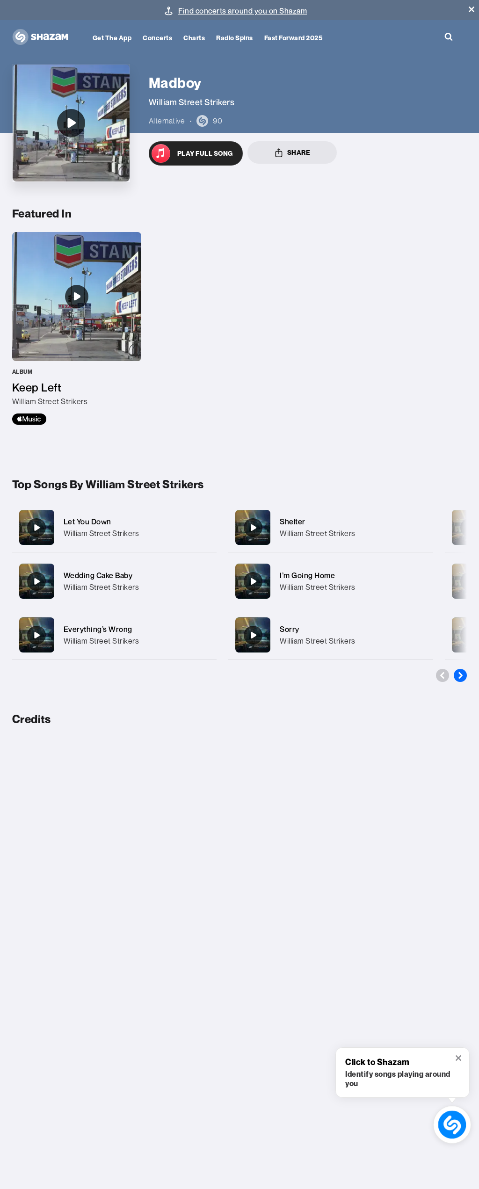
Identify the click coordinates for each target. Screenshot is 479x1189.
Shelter (292, 521)
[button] (471, 9)
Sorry (289, 629)
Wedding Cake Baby (98, 575)
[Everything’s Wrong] (114, 635)
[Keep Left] (76, 328)
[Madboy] (71, 123)
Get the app (112, 38)
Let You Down (87, 521)
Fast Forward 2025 (293, 38)
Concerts (157, 38)
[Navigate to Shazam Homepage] (45, 37)
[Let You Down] (114, 527)
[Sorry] (330, 635)
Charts (194, 38)
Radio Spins (234, 38)
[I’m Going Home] (330, 581)
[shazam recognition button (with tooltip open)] (452, 1124)
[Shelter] (330, 527)
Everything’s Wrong (98, 629)
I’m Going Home (307, 575)
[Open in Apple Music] (196, 153)
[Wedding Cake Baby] (114, 581)
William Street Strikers (101, 533)
